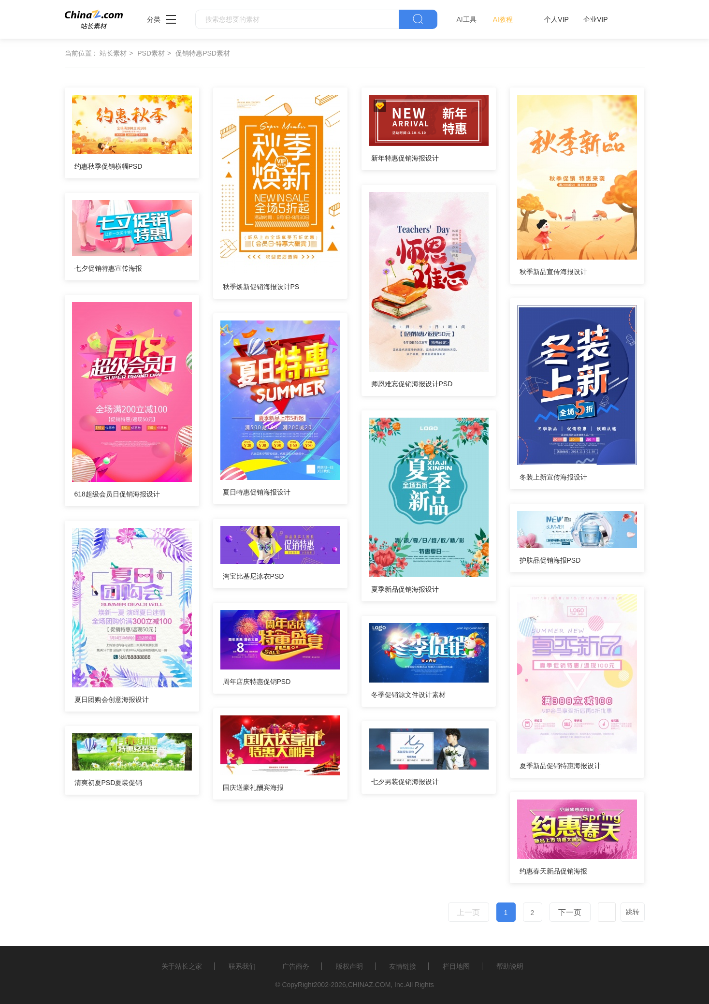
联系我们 (242, 966)
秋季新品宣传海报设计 (553, 272)
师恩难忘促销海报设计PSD (412, 384)
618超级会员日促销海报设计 (117, 494)
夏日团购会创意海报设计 (111, 699)
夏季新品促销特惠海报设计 (560, 766)
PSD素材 (151, 53)
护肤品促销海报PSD (550, 560)
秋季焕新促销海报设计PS (261, 287)
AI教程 (503, 19)
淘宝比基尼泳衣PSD (253, 576)
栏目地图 (456, 966)
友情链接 (402, 966)
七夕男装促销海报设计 (405, 782)
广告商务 (295, 966)
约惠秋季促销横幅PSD (108, 166)
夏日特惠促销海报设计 (256, 492)
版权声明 (349, 966)
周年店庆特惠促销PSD (257, 681)
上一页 (468, 912)
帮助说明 (509, 966)
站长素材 (113, 53)
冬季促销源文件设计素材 (408, 694)
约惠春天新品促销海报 (553, 871)
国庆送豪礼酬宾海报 (253, 787)
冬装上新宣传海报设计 (553, 477)
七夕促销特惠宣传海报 (108, 268)
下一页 (569, 912)
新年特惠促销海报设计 (405, 158)
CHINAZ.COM (369, 985)
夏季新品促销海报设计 (405, 589)
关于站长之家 (181, 966)
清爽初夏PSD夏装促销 (108, 782)
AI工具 (467, 19)
